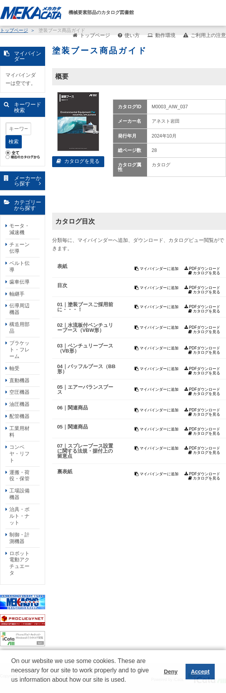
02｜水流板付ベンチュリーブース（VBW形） (85, 327)
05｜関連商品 (72, 427)
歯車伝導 (19, 282)
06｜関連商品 (72, 408)
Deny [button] (170, 671)
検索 (14, 142)
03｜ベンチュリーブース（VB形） (85, 348)
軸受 (14, 368)
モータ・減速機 (19, 229)
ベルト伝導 (19, 266)
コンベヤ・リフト (19, 453)
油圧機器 (19, 404)
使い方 (132, 35)
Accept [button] (200, 671)
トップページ (95, 35)
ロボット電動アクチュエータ (19, 563)
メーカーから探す (27, 181)
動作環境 (165, 35)
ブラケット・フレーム (19, 349)
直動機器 (19, 380)
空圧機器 (19, 392)
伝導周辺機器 (19, 309)
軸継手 (17, 294)
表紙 (62, 266)
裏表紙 (64, 471)
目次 (62, 285)
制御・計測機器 (19, 538)
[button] (12, 685)
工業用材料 (19, 431)
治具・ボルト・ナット (19, 515)
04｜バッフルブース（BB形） (86, 368)
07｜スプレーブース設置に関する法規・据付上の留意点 (85, 451)
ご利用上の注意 (208, 35)
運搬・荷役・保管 (19, 475)
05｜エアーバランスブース (85, 389)
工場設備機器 (19, 494)
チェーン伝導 (19, 248)
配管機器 (19, 416)
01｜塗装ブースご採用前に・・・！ (85, 307)
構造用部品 (19, 327)
